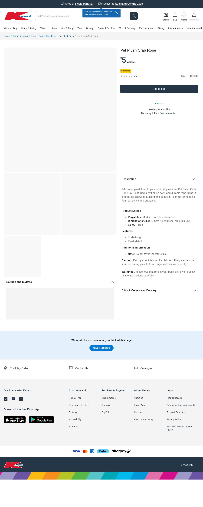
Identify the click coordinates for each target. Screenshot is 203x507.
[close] (117, 13)
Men (54, 28)
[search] (134, 16)
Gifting (160, 28)
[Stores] (166, 16)
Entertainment (146, 28)
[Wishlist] (184, 16)
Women (44, 28)
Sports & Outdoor (106, 28)
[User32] (194, 16)
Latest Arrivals (175, 28)
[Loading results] (159, 103)
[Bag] (175, 16)
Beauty (89, 28)
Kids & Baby (67, 28)
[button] (101, 28)
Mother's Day (10, 28)
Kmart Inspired (194, 28)
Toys (79, 28)
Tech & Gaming (127, 28)
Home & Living (28, 28)
